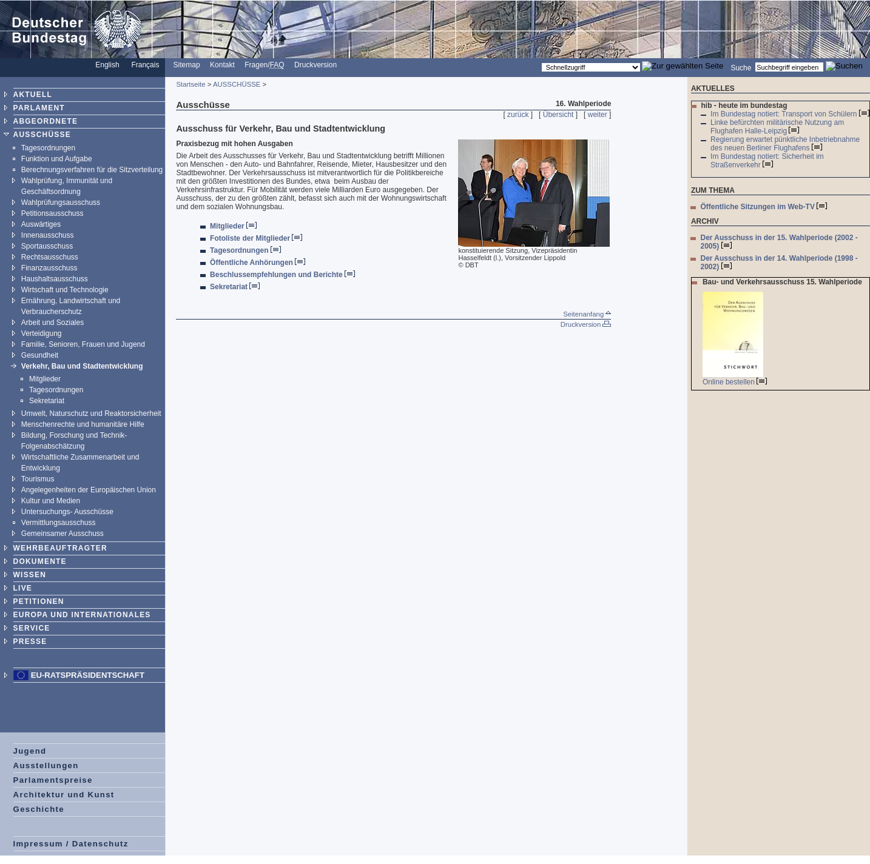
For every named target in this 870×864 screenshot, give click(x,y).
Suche (740, 67)
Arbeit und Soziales (52, 322)
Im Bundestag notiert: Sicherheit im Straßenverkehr (767, 160)
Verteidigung (41, 333)
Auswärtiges (41, 224)
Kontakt (222, 65)
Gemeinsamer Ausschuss (62, 533)
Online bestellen (735, 382)
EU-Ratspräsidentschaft (87, 675)
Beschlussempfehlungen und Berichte (282, 274)
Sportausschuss (47, 246)
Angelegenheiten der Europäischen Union (88, 490)
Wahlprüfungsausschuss (60, 202)
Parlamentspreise (53, 780)
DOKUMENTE (40, 561)
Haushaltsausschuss (54, 279)
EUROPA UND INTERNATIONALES (82, 615)
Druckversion (315, 65)
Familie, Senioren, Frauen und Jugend (83, 344)
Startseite (190, 84)
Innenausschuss (47, 235)
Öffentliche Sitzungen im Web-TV (763, 207)
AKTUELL (32, 94)
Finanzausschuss (49, 268)
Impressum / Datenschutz (71, 843)
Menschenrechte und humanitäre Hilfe (82, 424)
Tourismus (38, 479)
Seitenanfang (587, 314)
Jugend (30, 750)
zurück (517, 114)
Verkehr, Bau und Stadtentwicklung (82, 366)
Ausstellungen (46, 765)
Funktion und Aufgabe (56, 159)
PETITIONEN (38, 601)
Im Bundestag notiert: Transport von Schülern (789, 114)
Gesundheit (39, 355)
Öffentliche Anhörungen (257, 262)
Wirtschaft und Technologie (65, 290)
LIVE (22, 588)
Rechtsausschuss (49, 257)
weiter (597, 114)
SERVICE (31, 628)
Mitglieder (45, 379)
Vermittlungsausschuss (58, 522)
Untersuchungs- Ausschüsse (67, 511)
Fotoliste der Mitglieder (256, 238)
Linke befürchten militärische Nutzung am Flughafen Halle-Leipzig (777, 126)
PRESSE (30, 641)
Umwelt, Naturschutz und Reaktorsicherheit (91, 413)
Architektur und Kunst (64, 794)
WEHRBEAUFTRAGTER (60, 548)
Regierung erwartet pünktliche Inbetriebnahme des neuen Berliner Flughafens (785, 143)
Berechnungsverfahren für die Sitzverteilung (92, 170)
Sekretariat (46, 401)
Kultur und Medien (50, 501)
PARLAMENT (39, 108)
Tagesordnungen (48, 148)
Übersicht (558, 114)
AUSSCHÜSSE (42, 134)
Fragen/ (264, 65)
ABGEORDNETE (45, 121)
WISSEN (30, 575)
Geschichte (38, 809)
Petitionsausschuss (52, 213)
